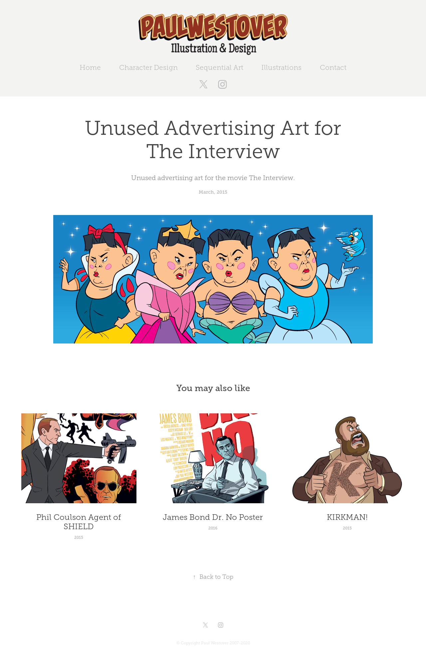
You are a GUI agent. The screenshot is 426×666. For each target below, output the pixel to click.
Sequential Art (219, 68)
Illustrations (281, 68)
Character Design (148, 68)
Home (90, 68)
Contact (333, 68)
